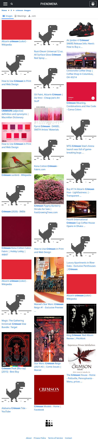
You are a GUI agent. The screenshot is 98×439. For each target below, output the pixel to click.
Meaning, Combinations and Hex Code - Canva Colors (81, 106)
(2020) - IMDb (13, 211)
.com (32, 16)
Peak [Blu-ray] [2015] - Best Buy (14, 370)
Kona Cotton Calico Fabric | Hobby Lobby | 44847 (16, 251)
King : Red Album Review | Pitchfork (80, 337)
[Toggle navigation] (5, 4)
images (7, 16)
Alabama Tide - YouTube (14, 410)
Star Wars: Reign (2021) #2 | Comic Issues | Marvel (47, 367)
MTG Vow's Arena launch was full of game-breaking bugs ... (80, 149)
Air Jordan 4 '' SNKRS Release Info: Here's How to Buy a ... (80, 43)
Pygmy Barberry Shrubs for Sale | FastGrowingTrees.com (47, 209)
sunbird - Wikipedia (16, 175)
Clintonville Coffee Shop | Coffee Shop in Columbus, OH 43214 (80, 74)
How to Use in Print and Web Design (16, 82)
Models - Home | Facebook (47, 408)
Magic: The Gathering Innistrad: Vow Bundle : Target (14, 324)
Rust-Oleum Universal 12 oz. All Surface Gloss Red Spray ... (48, 54)
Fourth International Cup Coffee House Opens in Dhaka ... (81, 223)
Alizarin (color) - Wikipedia (14, 43)
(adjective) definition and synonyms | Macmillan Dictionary (15, 114)
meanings (20, 16)
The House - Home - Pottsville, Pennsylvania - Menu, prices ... (81, 378)
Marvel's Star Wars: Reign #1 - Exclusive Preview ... (48, 307)
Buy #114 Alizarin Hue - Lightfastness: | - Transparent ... (80, 192)
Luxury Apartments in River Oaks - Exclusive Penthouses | (81, 266)
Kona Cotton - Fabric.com (46, 168)
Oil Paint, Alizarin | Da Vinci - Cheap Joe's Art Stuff (48, 98)
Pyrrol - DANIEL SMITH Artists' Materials (47, 128)
